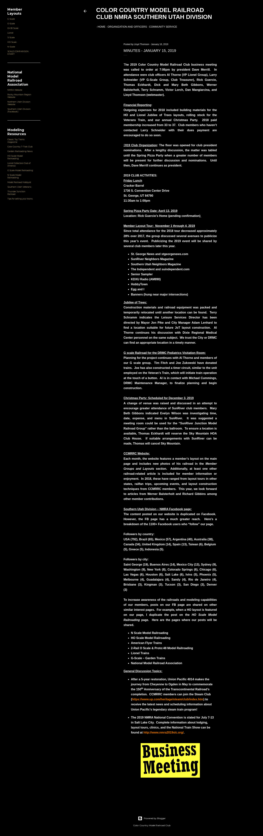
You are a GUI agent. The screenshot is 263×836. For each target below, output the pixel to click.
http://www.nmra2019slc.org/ (163, 732)
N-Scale (11, 46)
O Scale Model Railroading (20, 170)
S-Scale (11, 37)
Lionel (10, 33)
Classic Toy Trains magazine (15, 140)
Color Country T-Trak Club (20, 146)
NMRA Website (14, 90)
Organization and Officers (125, 26)
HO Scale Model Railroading (15, 157)
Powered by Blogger (152, 818)
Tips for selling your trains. (20, 198)
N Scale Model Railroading (14, 176)
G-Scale (11, 19)
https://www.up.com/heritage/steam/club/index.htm (167, 699)
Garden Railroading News (20, 151)
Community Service (162, 26)
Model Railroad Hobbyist (19, 182)
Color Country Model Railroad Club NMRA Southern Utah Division (154, 13)
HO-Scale (11, 42)
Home (100, 26)
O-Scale (11, 23)
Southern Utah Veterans (19, 187)
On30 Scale (12, 28)
